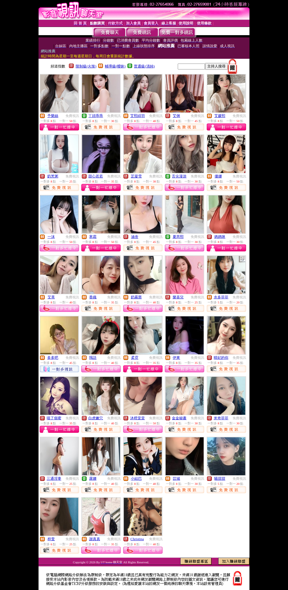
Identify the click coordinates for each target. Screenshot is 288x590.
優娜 (218, 176)
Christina (137, 539)
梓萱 (51, 539)
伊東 (176, 357)
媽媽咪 (219, 237)
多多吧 (52, 357)
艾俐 (176, 116)
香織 (92, 297)
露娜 (92, 478)
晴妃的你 (221, 357)
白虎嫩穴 (95, 418)
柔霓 (134, 357)
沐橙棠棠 (137, 418)
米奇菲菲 (221, 418)
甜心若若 (95, 176)
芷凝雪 (136, 176)
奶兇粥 (52, 176)
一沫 (51, 237)
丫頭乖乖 (95, 116)
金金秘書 (179, 418)
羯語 (92, 357)
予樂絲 (52, 116)
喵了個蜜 (54, 418)
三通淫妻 (54, 478)
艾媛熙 (219, 116)
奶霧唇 (136, 297)
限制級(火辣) (86, 66)
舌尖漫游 (179, 176)
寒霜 (92, 237)
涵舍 (134, 237)
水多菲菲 (221, 297)
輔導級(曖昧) (115, 66)
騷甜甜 (219, 478)
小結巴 (136, 478)
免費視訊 (72, 116)
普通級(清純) (144, 66)
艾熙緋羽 (137, 116)
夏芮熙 (178, 237)
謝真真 (94, 539)
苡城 (176, 478)
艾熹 (51, 297)
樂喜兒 (178, 297)
